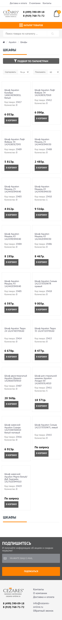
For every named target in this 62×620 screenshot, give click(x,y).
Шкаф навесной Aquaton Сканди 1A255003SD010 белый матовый (12, 428)
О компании (34, 3)
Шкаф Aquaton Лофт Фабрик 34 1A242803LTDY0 (14, 142)
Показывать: (40, 72)
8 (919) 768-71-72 (33, 15)
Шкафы (23, 42)
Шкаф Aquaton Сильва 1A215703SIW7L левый (46, 426)
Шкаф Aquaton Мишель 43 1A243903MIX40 (12, 236)
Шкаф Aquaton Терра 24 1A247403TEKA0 (14, 329)
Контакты (47, 3)
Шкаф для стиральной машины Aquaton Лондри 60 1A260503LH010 (46, 379)
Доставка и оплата (18, 3)
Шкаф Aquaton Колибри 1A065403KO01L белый (12, 94)
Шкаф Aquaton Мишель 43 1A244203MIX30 (43, 236)
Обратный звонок (43, 610)
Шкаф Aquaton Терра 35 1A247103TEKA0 (45, 329)
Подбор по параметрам (31, 61)
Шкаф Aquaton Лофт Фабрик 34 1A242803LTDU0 (45, 93)
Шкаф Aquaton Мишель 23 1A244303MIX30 (43, 142)
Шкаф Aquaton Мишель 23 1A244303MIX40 (12, 189)
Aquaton (12, 42)
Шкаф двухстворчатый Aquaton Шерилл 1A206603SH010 (15, 378)
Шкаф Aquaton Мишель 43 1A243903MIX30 (43, 189)
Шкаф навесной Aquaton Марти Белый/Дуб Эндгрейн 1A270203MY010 (15, 478)
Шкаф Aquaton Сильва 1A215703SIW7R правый (46, 284)
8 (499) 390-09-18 (33, 12)
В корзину (11, 120)
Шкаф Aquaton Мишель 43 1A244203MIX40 (12, 284)
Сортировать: (10, 72)
